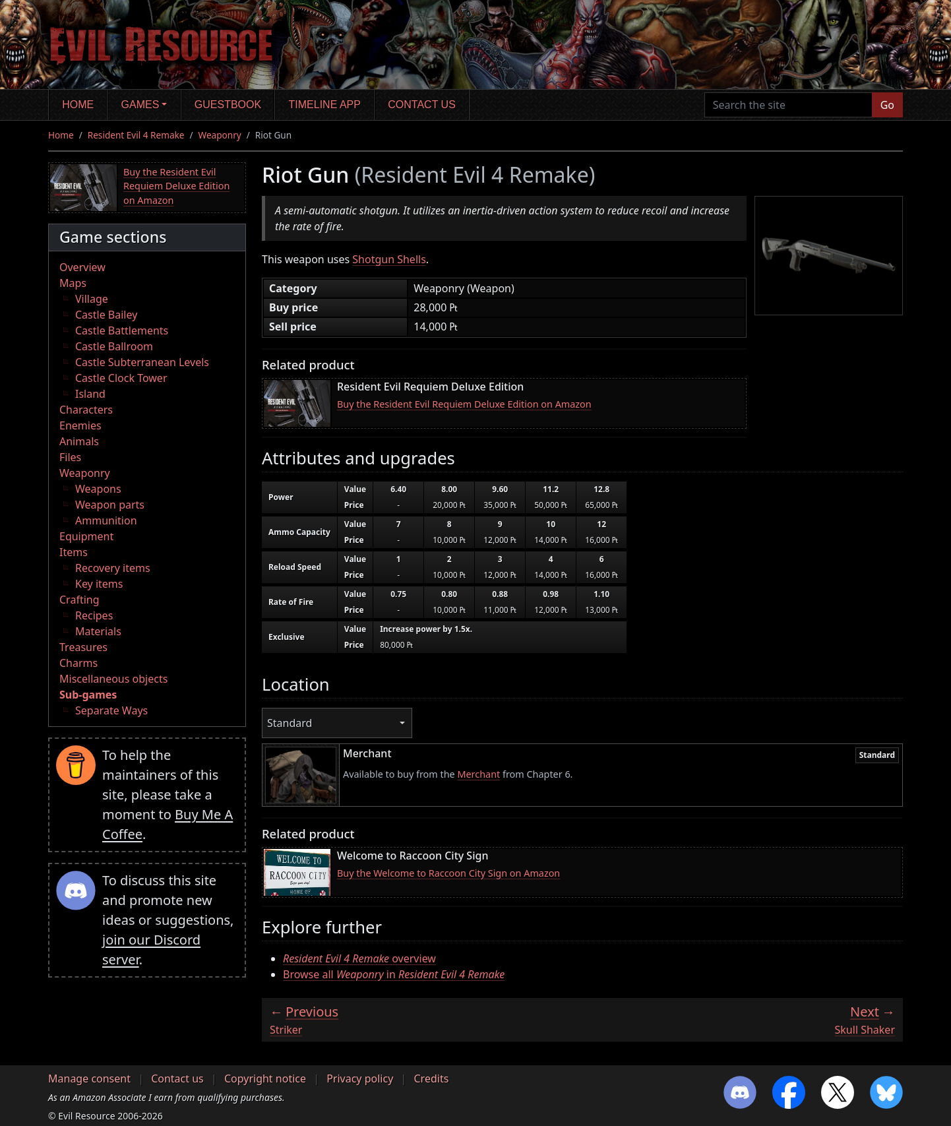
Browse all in (394, 974)
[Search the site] (788, 104)
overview (359, 958)
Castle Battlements (121, 330)
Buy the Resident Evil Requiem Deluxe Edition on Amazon (176, 186)
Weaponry (220, 135)
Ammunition (106, 520)
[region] (575, 569)
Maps (72, 283)
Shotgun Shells (389, 259)
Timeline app (325, 104)
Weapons (98, 489)
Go (887, 105)
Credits (431, 1078)
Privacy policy (359, 1078)
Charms (78, 663)
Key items (99, 584)
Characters (86, 409)
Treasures (83, 647)
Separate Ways (111, 710)
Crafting (79, 599)
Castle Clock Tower (121, 378)
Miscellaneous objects (113, 679)
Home (78, 104)
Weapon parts (109, 504)
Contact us (422, 104)
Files (70, 457)
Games (140, 104)
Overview (82, 267)
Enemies (80, 425)
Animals (79, 441)
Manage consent (89, 1078)
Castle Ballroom (114, 346)
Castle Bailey (106, 314)
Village (91, 299)
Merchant (478, 774)
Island (90, 394)
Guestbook (228, 104)
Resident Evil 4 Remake (136, 135)
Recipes (94, 615)
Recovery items (112, 568)
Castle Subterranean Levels (142, 362)
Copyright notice (265, 1078)
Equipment (86, 536)
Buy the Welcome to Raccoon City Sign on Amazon (448, 873)
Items (73, 552)
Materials (98, 631)
